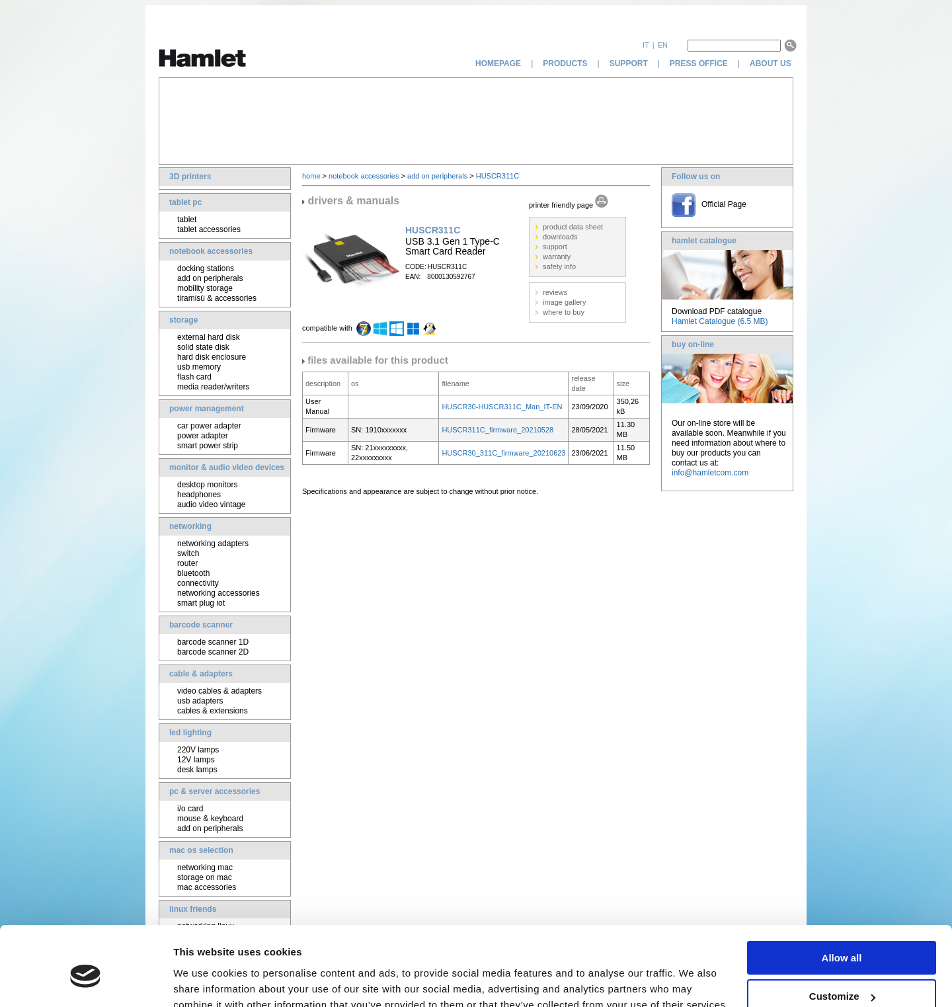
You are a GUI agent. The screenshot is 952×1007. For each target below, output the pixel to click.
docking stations (205, 268)
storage (183, 320)
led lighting (190, 732)
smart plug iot (201, 603)
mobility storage (205, 288)
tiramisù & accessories (217, 298)
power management (206, 408)
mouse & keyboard (210, 818)
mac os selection (201, 850)
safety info (559, 266)
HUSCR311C (497, 176)
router (187, 563)
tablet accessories (209, 229)
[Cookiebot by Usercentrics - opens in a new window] (85, 981)
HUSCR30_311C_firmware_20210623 (503, 453)
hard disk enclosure (211, 357)
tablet (186, 219)
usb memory (199, 367)
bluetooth (193, 573)
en (663, 45)
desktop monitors (207, 484)
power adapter (202, 435)
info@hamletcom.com (710, 472)
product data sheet (573, 227)
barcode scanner (201, 624)
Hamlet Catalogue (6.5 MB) (720, 321)
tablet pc (185, 202)
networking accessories (218, 593)
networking (190, 526)
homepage (498, 63)
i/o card (190, 808)
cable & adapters (201, 673)
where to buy (563, 312)
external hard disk (208, 337)
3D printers (190, 176)
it (646, 45)
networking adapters (213, 543)
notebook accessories (211, 251)
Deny (842, 974)
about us (771, 63)
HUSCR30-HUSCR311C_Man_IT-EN (502, 407)
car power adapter (209, 425)
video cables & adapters (219, 691)
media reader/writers (213, 386)
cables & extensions (212, 710)
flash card (194, 377)
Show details (204, 980)
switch (188, 553)
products (565, 63)
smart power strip (207, 445)
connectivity (198, 583)
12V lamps (196, 759)
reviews (555, 292)
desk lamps (197, 769)
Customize (842, 936)
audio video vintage (211, 504)
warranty (557, 257)
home (311, 176)
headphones (199, 494)
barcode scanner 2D (213, 652)
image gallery (564, 302)
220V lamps (198, 749)
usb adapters (200, 700)
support (629, 63)
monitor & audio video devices (226, 467)
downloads (560, 237)
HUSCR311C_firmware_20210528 (497, 430)
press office (699, 63)
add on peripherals (210, 278)
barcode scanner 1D (213, 642)
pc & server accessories (214, 791)
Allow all (842, 897)
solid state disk (203, 347)
